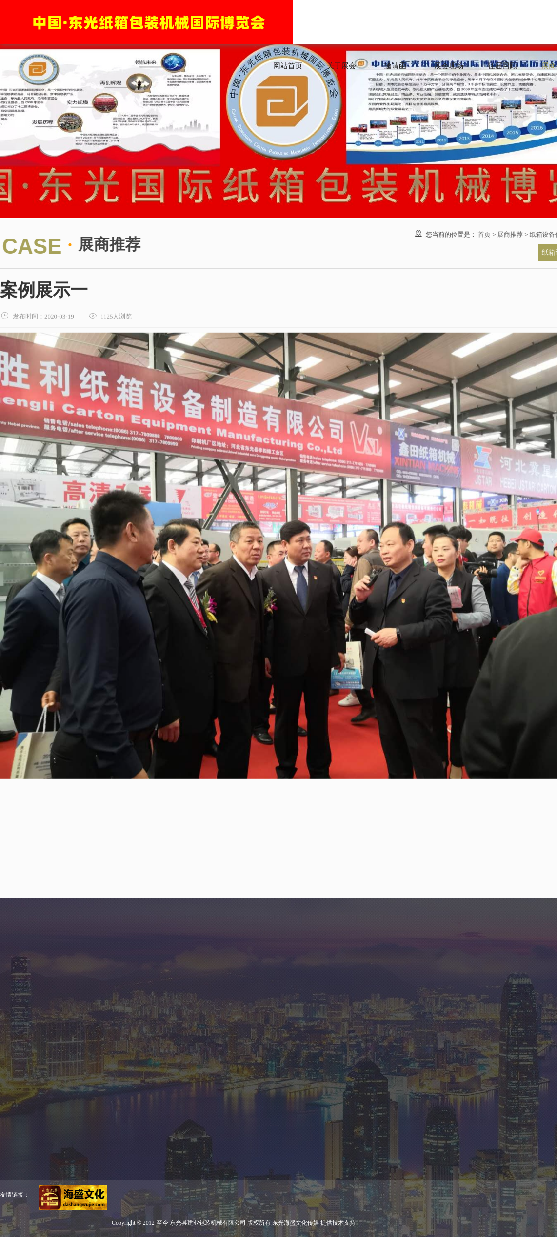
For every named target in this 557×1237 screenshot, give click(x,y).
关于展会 (341, 66)
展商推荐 (508, 234)
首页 (482, 234)
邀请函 (395, 66)
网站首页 (287, 66)
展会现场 (448, 66)
